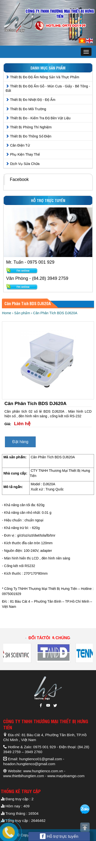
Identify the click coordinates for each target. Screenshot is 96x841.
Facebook (19, 179)
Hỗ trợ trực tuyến (59, 836)
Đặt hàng (20, 442)
